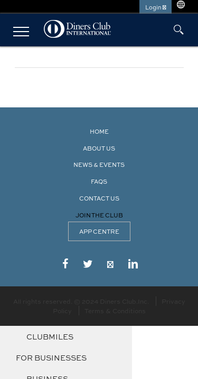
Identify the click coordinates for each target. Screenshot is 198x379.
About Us (99, 148)
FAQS (99, 181)
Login (155, 7)
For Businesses (51, 357)
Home (99, 131)
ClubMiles (49, 336)
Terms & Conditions (115, 310)
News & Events (99, 164)
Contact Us (99, 198)
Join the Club (99, 215)
